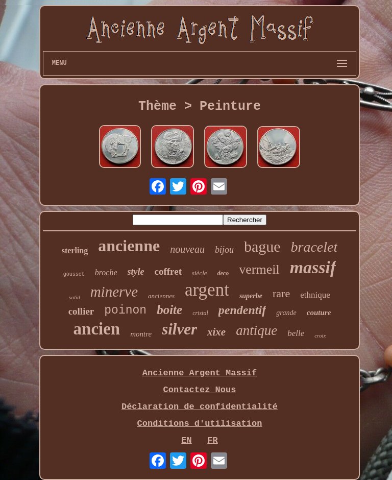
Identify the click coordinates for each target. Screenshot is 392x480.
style (136, 272)
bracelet (314, 247)
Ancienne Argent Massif (199, 373)
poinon (125, 310)
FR (212, 440)
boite (169, 310)
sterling (75, 250)
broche (106, 272)
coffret (168, 271)
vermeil (259, 269)
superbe (250, 296)
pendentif (242, 310)
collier (81, 311)
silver (179, 329)
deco (223, 273)
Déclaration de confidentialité (199, 407)
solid (74, 297)
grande (286, 313)
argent (207, 290)
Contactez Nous (199, 390)
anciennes (161, 296)
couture (319, 312)
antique (256, 330)
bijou (224, 250)
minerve (114, 291)
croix (320, 335)
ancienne (129, 245)
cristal (200, 313)
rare (281, 293)
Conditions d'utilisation (199, 423)
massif (313, 267)
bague (262, 246)
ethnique (315, 295)
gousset (74, 274)
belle (295, 333)
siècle (199, 273)
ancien (97, 329)
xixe (216, 332)
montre (141, 334)
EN (186, 440)
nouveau (187, 249)
